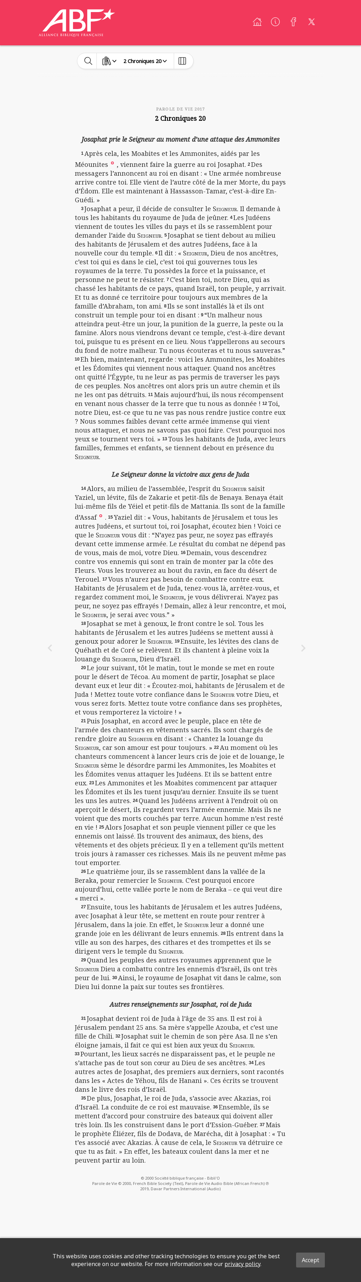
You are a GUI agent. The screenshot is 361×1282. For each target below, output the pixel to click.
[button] (112, 162)
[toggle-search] (88, 61)
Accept (310, 1260)
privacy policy (242, 1264)
